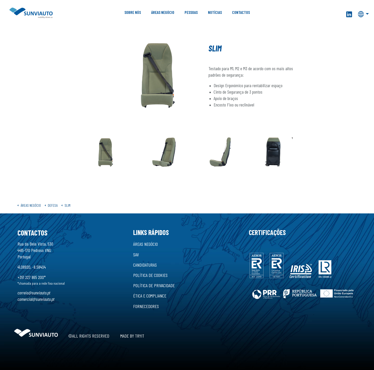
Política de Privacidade (154, 285)
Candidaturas (145, 265)
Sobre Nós (132, 12)
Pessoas (191, 12)
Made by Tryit (132, 336)
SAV (136, 254)
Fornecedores (146, 306)
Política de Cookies (150, 275)
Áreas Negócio (162, 12)
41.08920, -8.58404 (31, 267)
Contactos (241, 12)
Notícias (215, 12)
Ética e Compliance (149, 296)
